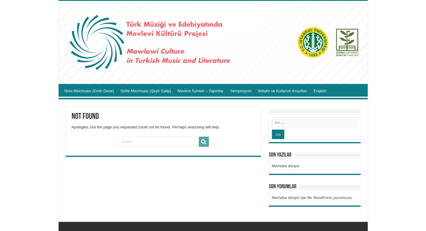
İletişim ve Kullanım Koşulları (282, 91)
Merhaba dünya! (286, 166)
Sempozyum (240, 91)
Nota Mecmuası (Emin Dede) (89, 91)
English (320, 91)
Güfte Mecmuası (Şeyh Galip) (145, 91)
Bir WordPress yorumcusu (329, 197)
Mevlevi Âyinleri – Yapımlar (201, 91)
